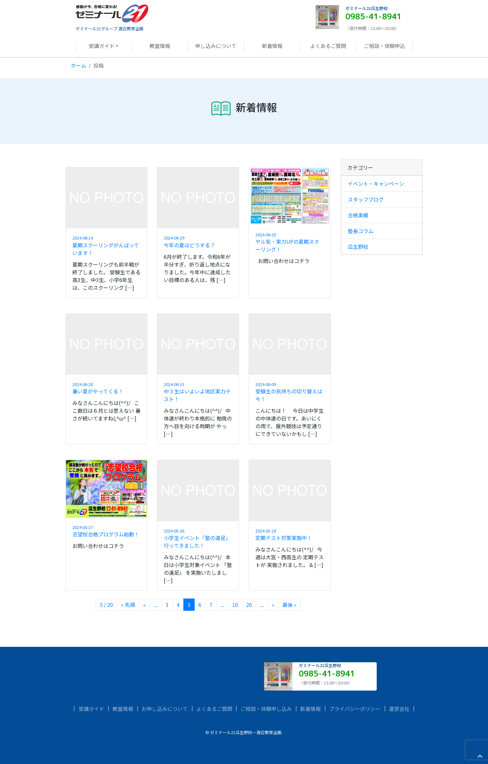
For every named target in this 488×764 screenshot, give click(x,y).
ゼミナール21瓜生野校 (366, 8)
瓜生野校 (358, 246)
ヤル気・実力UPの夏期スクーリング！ (289, 242)
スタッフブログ (366, 199)
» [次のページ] (273, 604)
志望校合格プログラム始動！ (106, 531)
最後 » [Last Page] (289, 604)
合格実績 (358, 215)
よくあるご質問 (328, 46)
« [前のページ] (144, 604)
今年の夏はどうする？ (198, 242)
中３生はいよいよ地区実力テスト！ (198, 392)
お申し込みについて (165, 708)
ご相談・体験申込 (384, 46)
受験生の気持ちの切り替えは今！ (289, 392)
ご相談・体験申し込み (266, 708)
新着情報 (272, 46)
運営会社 (399, 708)
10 (235, 604)
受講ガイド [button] (102, 46)
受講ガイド (91, 708)
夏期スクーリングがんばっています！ (106, 245)
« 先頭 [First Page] (128, 604)
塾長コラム (360, 231)
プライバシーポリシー (355, 708)
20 (249, 604)
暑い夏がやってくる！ (106, 388)
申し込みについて (215, 46)
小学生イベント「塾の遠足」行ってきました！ (198, 538)
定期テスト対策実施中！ (289, 535)
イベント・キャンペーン (376, 183)
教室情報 (160, 46)
